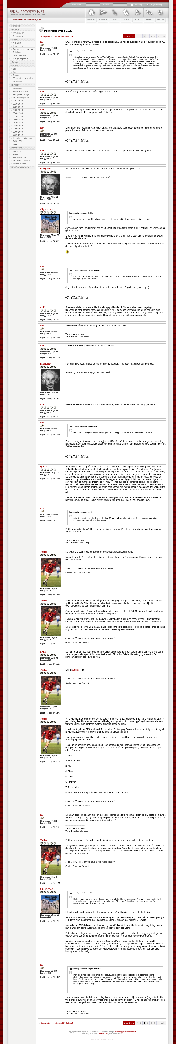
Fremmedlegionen (21, 97)
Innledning (17, 88)
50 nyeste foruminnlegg (23, 78)
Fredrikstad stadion (21, 160)
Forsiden (15, 26)
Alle (163, 36)
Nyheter (15, 29)
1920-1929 (18, 107)
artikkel (76, 670)
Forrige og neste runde (23, 49)
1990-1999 (18, 129)
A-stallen (17, 43)
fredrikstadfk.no (19, 20)
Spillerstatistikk (19, 55)
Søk (15, 72)
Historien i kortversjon (22, 138)
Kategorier (45, 36)
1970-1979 (18, 122)
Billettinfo (17, 151)
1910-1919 (18, 104)
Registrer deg (156, 5)
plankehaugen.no (34, 20)
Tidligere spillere (20, 58)
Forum (14, 65)
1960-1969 (18, 119)
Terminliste (18, 46)
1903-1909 (18, 101)
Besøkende (16, 148)
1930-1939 (18, 110)
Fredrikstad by (19, 157)
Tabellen (17, 52)
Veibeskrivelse (19, 164)
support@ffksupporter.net (125, 1032)
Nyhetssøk (18, 36)
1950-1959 (18, 116)
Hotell (15, 154)
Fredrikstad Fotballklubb (63, 36)
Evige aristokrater (21, 91)
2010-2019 (18, 135)
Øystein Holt (103, 1034)
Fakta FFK (17, 141)
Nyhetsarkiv (18, 33)
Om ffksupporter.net (21, 167)
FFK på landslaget (21, 94)
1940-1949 (18, 113)
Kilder (15, 144)
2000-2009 (18, 132)
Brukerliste (18, 81)
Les (14, 69)
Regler (16, 75)
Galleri (14, 62)
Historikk (15, 85)
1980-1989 (18, 126)
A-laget (14, 39)
